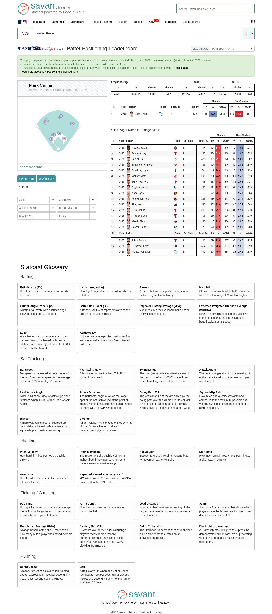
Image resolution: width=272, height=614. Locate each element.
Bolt (82, 566)
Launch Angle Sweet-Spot (36, 306)
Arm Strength (88, 503)
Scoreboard (77, 22)
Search (123, 22)
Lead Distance (149, 503)
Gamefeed (58, 22)
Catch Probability (151, 526)
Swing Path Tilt (149, 392)
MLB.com (165, 602)
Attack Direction (90, 392)
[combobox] (215, 8)
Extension (26, 474)
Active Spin (147, 451)
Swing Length (148, 369)
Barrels (144, 287)
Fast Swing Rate (90, 369)
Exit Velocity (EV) (31, 287)
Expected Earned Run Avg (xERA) (101, 474)
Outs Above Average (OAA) (37, 526)
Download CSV (46, 178)
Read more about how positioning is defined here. (49, 71)
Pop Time (26, 503)
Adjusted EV (88, 332)
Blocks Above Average (213, 526)
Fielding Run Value (92, 526)
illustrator (39, 22)
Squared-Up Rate (210, 392)
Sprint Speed (28, 566)
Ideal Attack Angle (31, 392)
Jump (202, 503)
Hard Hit (204, 287)
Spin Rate (205, 451)
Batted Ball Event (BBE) (95, 306)
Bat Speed (26, 369)
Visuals (138, 22)
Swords (85, 418)
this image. (182, 67)
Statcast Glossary (44, 267)
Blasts (24, 418)
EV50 (23, 332)
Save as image (26, 178)
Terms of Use (109, 602)
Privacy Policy (128, 602)
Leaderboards (191, 22)
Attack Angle (207, 369)
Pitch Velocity (29, 451)
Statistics (170, 22)
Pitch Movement (90, 451)
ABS (154, 22)
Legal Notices (148, 602)
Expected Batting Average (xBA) (160, 306)
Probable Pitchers (101, 22)
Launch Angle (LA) (92, 287)
